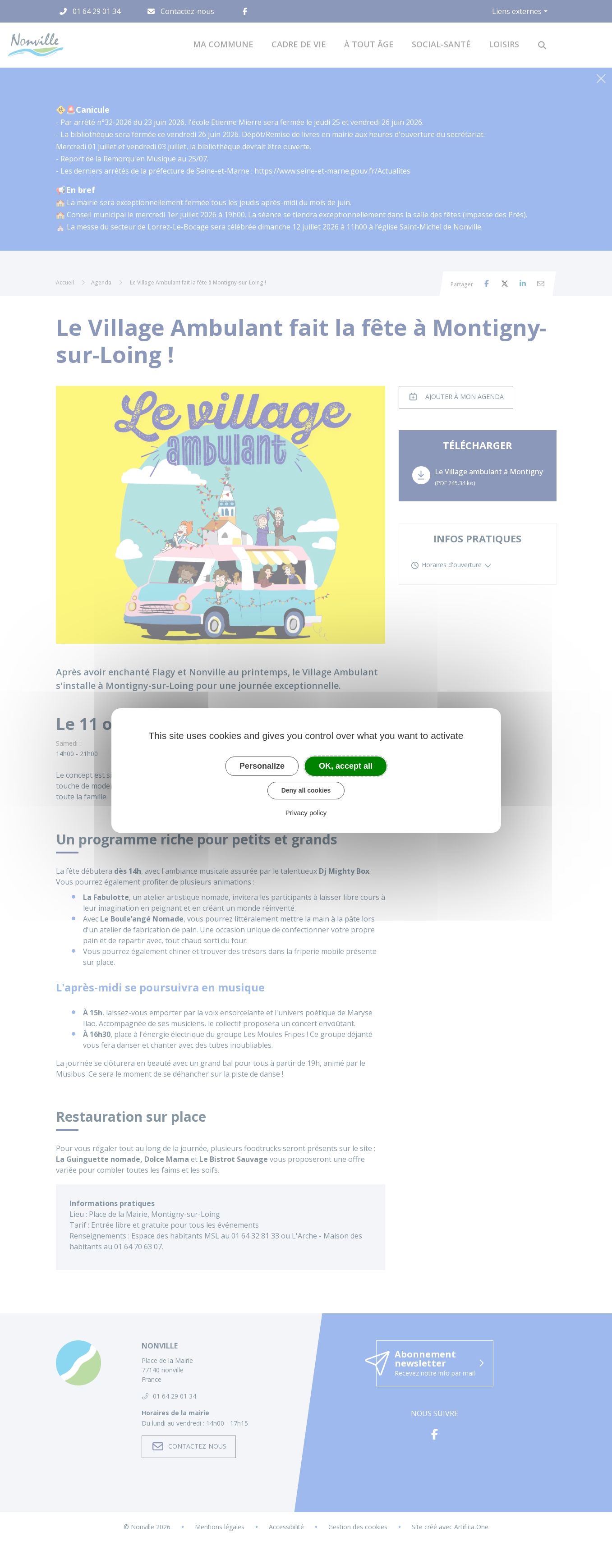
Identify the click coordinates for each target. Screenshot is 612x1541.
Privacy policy (306, 812)
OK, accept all (346, 765)
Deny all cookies (306, 790)
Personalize (262, 765)
